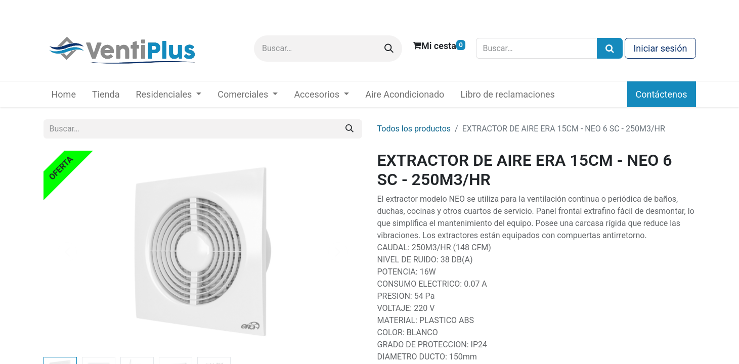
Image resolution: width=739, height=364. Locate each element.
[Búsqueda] (610, 48)
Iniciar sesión (660, 48)
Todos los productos (414, 128)
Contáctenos (661, 94)
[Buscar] (389, 48)
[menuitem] (64, 94)
